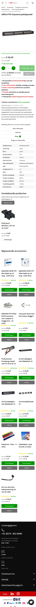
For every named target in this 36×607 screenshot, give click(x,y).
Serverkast (10, 7)
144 (13, 368)
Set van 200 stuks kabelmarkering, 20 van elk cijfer (8, 489)
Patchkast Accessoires (21, 7)
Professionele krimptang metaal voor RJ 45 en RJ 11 (8, 361)
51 (30, 323)
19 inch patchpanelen (18, 9)
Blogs (18, 136)
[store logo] (13, 1)
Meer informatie (18, 128)
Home (3, 7)
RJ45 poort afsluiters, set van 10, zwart (8, 225)
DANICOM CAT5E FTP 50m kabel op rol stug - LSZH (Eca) (9, 273)
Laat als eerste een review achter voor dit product (15, 53)
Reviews (18, 132)
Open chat (4, 568)
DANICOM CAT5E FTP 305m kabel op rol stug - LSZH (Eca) (26, 273)
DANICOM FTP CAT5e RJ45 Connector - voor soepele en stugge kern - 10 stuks (8, 318)
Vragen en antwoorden (18, 140)
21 (30, 368)
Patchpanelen (5, 9)
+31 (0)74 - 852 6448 (11, 533)
